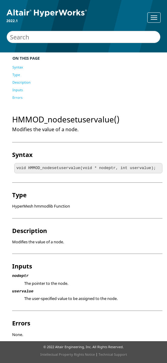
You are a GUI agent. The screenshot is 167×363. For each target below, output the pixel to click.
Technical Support (113, 354)
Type (16, 74)
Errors (17, 97)
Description (21, 82)
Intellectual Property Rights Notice (67, 354)
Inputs (17, 90)
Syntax (17, 67)
